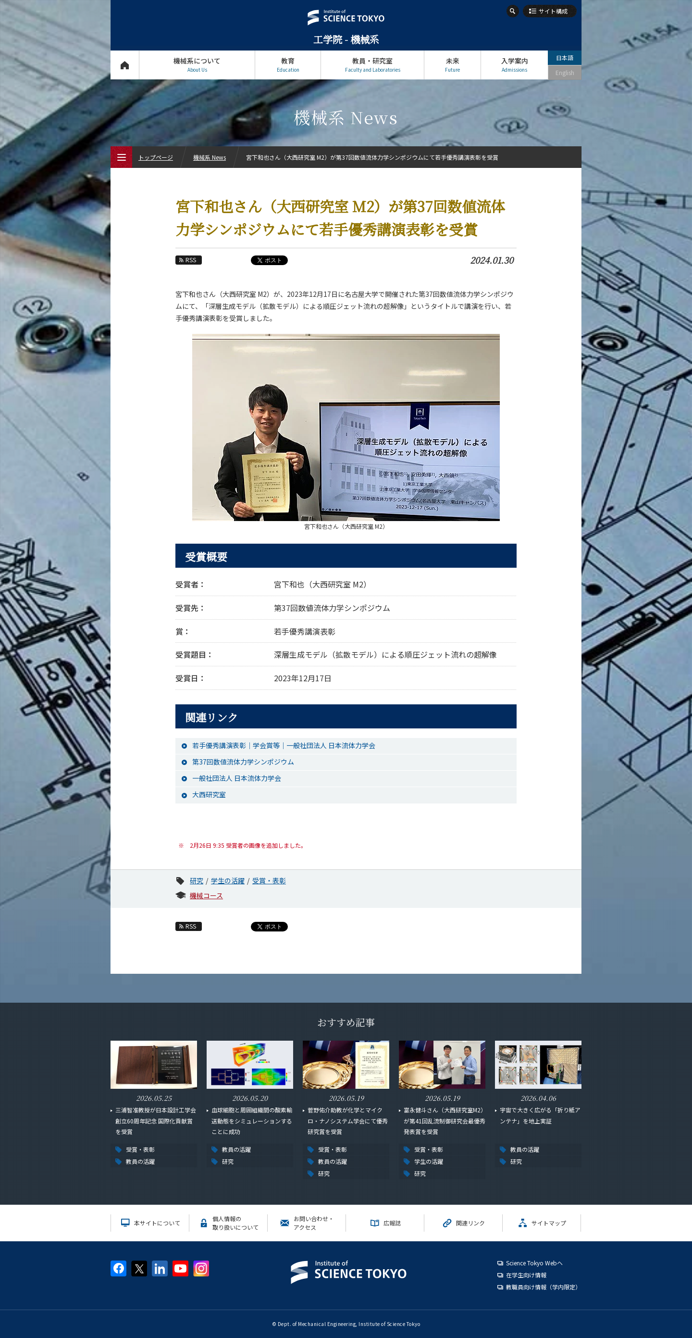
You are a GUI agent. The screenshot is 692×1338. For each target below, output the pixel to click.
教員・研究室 (372, 65)
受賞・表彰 (269, 880)
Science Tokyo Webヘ (534, 1263)
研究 (196, 880)
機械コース (206, 895)
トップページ (125, 65)
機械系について (197, 65)
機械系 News (209, 157)
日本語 (564, 57)
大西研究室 (209, 794)
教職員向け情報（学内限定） (543, 1287)
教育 (288, 65)
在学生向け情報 (526, 1275)
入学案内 (514, 65)
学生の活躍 (228, 880)
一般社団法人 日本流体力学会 (236, 778)
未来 (452, 65)
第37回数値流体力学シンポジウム (243, 761)
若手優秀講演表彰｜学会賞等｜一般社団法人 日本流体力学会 (283, 745)
